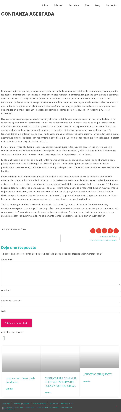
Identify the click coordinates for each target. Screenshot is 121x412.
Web (3, 311)
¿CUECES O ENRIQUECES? (98, 374)
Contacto (111, 5)
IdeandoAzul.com (8, 409)
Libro (87, 5)
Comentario (7, 259)
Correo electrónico (11, 301)
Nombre (6, 290)
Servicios (74, 5)
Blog (97, 5)
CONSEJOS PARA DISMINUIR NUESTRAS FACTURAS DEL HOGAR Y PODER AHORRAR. (60, 382)
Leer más (9, 389)
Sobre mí (58, 5)
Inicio (45, 5)
